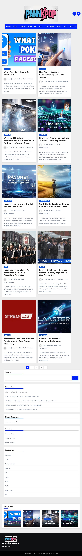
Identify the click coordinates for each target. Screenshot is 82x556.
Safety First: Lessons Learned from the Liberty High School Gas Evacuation (53, 272)
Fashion (22, 26)
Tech (64, 26)
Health (29, 26)
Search (8, 372)
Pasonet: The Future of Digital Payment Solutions (21, 409)
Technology (43, 134)
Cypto (15, 26)
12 (41, 367)
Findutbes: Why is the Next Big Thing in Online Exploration (23, 405)
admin (7, 79)
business (8, 26)
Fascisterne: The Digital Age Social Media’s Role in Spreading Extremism (17, 272)
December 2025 (10, 438)
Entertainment (49, 26)
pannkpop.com (10, 543)
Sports (59, 26)
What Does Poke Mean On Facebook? (16, 392)
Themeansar (54, 553)
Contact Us (72, 26)
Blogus (46, 553)
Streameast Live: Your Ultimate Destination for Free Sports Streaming (19, 341)
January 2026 (9, 434)
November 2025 (10, 442)
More (40, 26)
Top (35, 26)
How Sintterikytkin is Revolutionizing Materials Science (51, 74)
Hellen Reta (44, 145)
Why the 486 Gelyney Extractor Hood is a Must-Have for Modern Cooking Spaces (19, 140)
